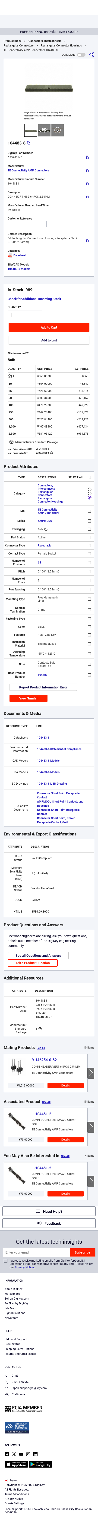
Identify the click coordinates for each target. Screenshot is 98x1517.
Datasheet (17, 255)
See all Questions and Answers (38, 955)
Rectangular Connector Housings (61, 45)
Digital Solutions (15, 1313)
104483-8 (43, 737)
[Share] (91, 54)
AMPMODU (45, 521)
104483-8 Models (19, 269)
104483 (42, 674)
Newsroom (11, 1318)
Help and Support (16, 1339)
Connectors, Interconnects (44, 41)
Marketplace (12, 1293)
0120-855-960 (17, 1382)
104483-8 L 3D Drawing (52, 783)
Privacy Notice (24, 1267)
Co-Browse (15, 1395)
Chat (11, 1376)
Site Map (10, 1308)
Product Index (12, 41)
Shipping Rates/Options (19, 1349)
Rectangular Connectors (19, 45)
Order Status (12, 1344)
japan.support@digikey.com (26, 1388)
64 (39, 562)
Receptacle (44, 545)
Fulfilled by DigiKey (16, 1303)
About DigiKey (13, 1289)
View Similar (28, 698)
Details (65, 1085)
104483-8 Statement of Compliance (59, 749)
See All (41, 1048)
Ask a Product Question (33, 963)
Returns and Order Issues (20, 1353)
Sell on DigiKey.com (17, 1298)
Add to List (49, 340)
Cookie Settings (14, 1503)
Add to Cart (49, 327)
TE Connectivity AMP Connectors (28, 170)
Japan (11, 1480)
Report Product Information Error (43, 687)
